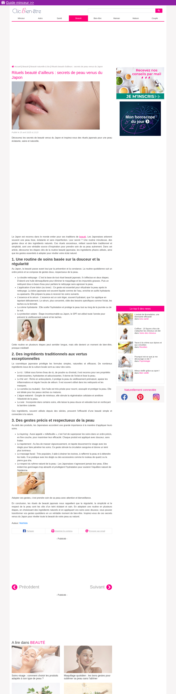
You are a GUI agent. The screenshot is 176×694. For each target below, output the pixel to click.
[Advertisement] (88, 43)
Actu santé (144, 319)
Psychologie (144, 361)
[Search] (158, 10)
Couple (155, 18)
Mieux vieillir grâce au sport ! (147, 371)
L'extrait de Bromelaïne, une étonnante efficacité (146, 315)
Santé (59, 18)
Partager (30, 531)
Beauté (78, 18)
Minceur (21, 18)
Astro (40, 18)
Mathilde (23, 523)
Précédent (25, 587)
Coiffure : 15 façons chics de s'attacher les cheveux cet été (147, 330)
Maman (116, 18)
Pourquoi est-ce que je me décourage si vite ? (146, 358)
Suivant (101, 587)
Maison (136, 18)
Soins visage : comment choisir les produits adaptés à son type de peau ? (36, 663)
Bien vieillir (144, 373)
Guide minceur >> (20, 3)
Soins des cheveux (147, 333)
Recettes (143, 347)
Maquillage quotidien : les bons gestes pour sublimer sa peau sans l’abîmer (88, 663)
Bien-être (97, 18)
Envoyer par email (97, 531)
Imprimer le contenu (63, 531)
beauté (82, 237)
